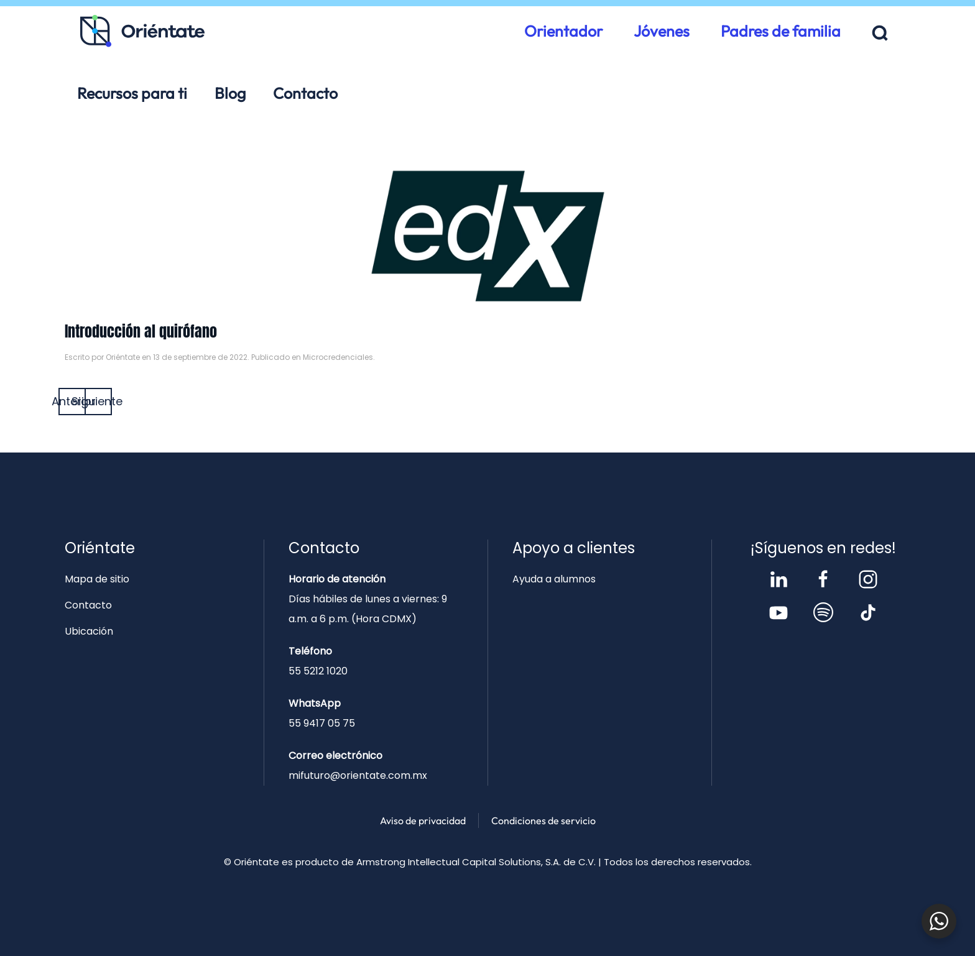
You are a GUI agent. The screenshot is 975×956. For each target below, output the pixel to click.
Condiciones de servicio (543, 820)
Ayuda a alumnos (554, 579)
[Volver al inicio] (142, 31)
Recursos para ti (132, 93)
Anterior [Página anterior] (72, 401)
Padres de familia (781, 31)
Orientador (563, 31)
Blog (230, 93)
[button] (880, 33)
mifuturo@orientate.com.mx (358, 775)
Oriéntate (123, 357)
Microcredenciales (338, 357)
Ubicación (89, 631)
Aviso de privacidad (423, 820)
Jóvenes (662, 31)
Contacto (305, 93)
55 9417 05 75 (322, 723)
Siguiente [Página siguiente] (98, 401)
